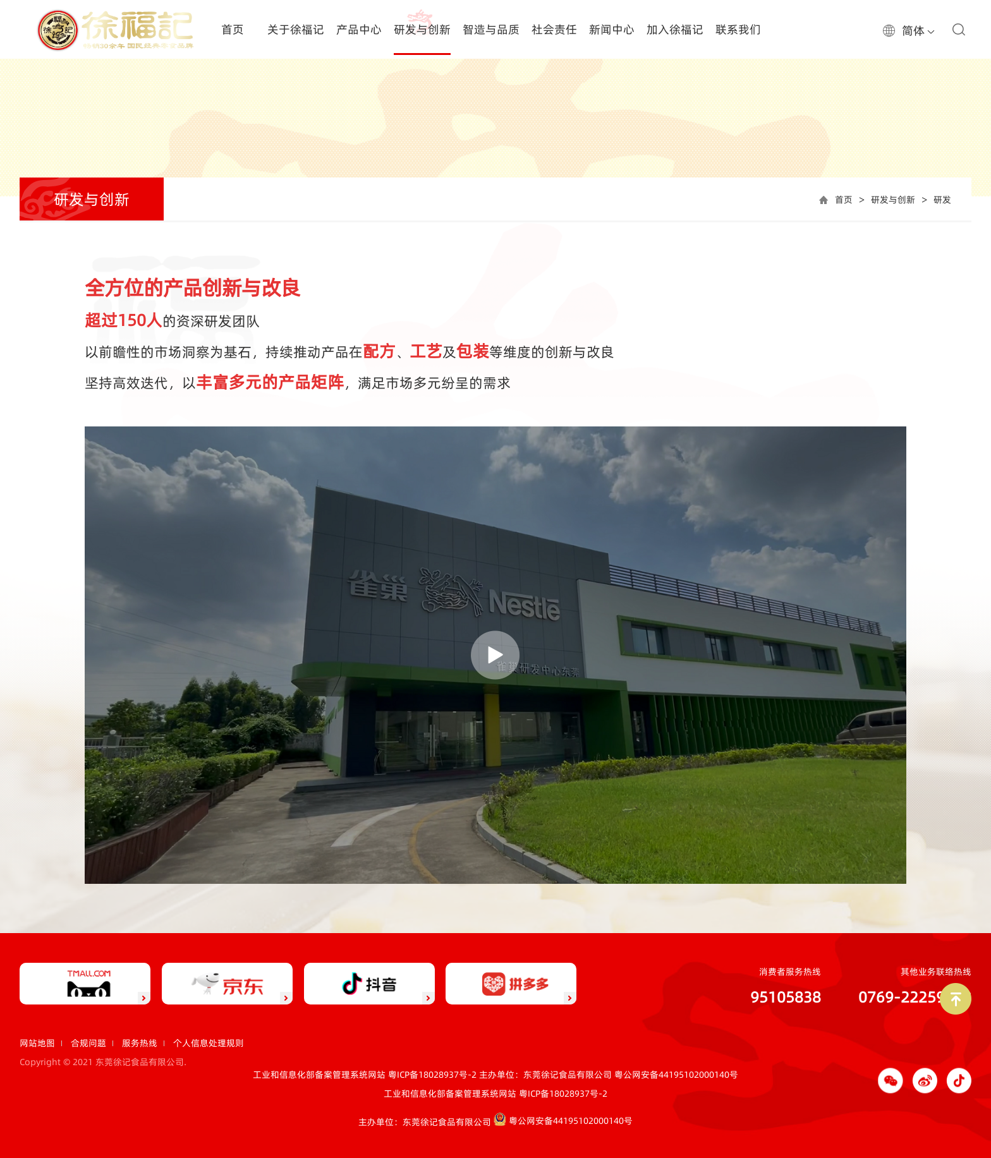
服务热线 (139, 1043)
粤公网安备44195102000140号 (676, 1074)
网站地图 (37, 1043)
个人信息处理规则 (208, 1043)
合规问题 (88, 1043)
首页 (844, 199)
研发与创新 (893, 199)
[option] (495, 116)
